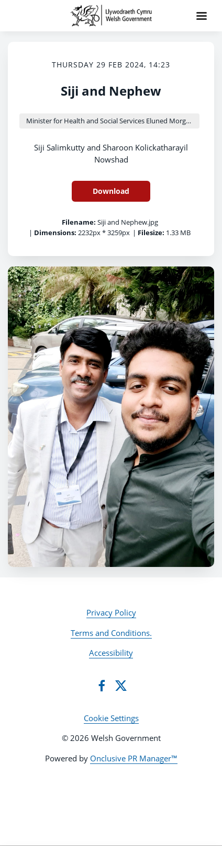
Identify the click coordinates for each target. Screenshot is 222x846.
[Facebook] (101, 685)
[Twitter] (121, 685)
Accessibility (111, 652)
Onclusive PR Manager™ (133, 758)
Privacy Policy (111, 612)
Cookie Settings (111, 718)
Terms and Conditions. (111, 633)
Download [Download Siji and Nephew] (111, 191)
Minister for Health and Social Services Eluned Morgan (110, 120)
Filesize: (151, 232)
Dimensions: (55, 232)
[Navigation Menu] (202, 16)
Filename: (79, 222)
